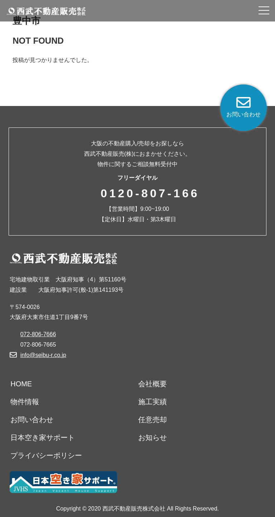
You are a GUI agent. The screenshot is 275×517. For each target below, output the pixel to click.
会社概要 (152, 384)
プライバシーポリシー (46, 455)
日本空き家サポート (42, 437)
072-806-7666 (38, 334)
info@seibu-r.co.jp (43, 355)
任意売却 (152, 420)
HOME (21, 384)
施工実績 (152, 402)
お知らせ (152, 437)
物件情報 (24, 402)
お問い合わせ (31, 420)
